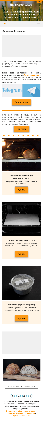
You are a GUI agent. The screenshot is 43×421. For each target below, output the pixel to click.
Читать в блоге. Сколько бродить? (21, 386)
